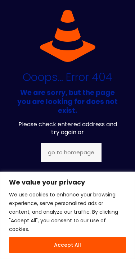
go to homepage (71, 152)
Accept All (67, 245)
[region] (67, 215)
